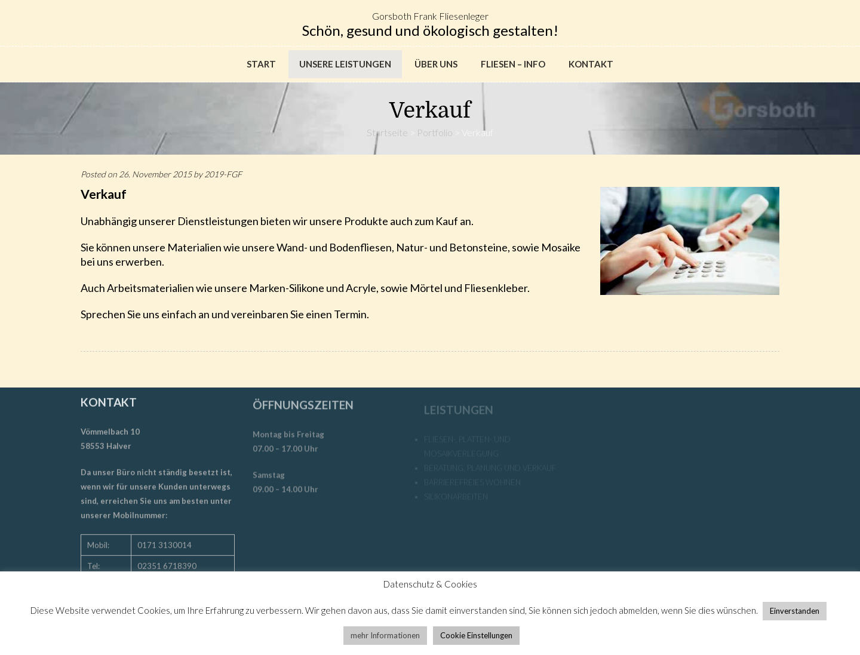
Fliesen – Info (513, 64)
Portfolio (435, 132)
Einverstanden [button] (794, 611)
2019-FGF (223, 174)
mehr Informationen (385, 635)
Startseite (387, 132)
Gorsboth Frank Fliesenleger (430, 15)
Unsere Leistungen (345, 64)
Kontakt (591, 64)
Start (261, 64)
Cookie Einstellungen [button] (476, 635)
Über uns (435, 64)
